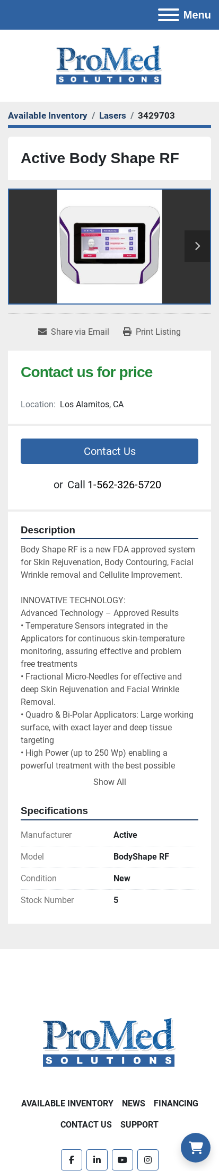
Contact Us (110, 451)
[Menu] (168, 14)
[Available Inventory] (47, 115)
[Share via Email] (73, 332)
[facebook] (71, 1159)
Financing (176, 1103)
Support (139, 1125)
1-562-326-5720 (124, 484)
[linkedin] (97, 1159)
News (133, 1103)
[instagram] (148, 1159)
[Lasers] (112, 115)
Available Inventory (67, 1103)
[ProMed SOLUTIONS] (109, 1043)
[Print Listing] (152, 332)
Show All (109, 782)
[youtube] (122, 1159)
